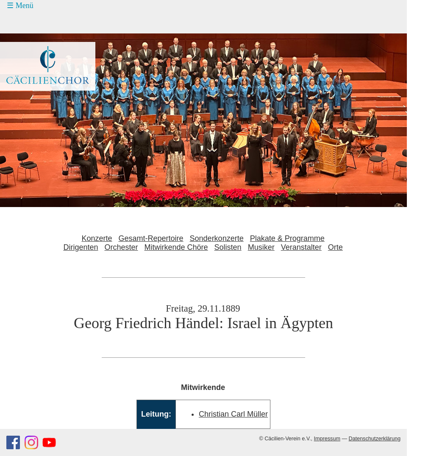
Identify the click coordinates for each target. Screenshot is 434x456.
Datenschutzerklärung (374, 439)
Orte (335, 247)
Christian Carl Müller (233, 414)
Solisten (228, 247)
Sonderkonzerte (217, 238)
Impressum (327, 439)
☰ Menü (20, 5)
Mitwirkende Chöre (176, 247)
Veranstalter (301, 247)
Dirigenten (80, 247)
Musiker (261, 247)
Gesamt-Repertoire (151, 238)
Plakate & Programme (287, 238)
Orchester (121, 247)
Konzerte (96, 238)
